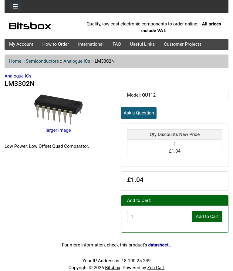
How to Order (55, 44)
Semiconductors (42, 61)
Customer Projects (182, 44)
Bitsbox (112, 267)
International (90, 44)
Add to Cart (207, 216)
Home (15, 61)
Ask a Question (139, 113)
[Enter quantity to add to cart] (159, 216)
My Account (21, 44)
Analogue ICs (76, 61)
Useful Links (142, 44)
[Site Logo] (42, 27)
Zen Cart (155, 267)
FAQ (117, 44)
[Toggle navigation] (15, 6)
